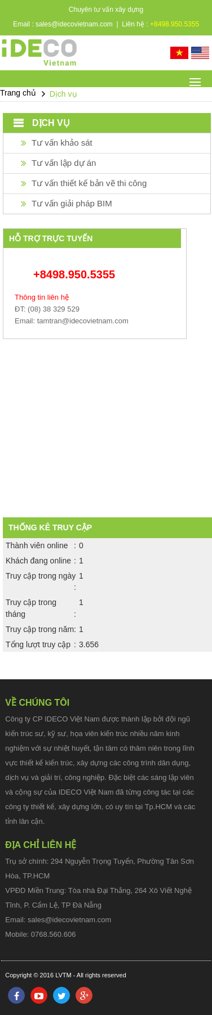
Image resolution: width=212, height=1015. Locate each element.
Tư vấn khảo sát (62, 142)
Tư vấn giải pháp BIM (72, 203)
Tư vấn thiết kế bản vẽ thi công (89, 183)
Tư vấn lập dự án (64, 163)
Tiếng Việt (179, 53)
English (200, 53)
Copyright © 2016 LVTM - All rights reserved (65, 975)
